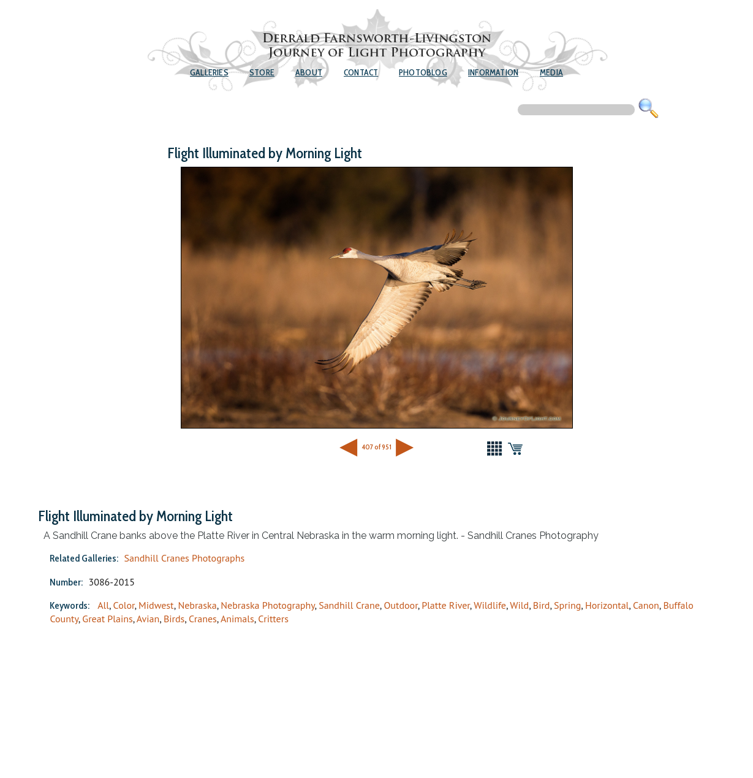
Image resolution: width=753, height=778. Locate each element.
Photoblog (423, 72)
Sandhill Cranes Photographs (184, 558)
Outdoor (400, 605)
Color (124, 605)
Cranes (203, 618)
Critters (273, 618)
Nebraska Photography (267, 605)
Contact (361, 72)
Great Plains (107, 618)
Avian (148, 618)
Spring (567, 605)
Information (493, 72)
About (308, 72)
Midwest (156, 605)
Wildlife (490, 605)
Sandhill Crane (349, 605)
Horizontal (607, 605)
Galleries (209, 72)
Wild (519, 605)
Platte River (446, 605)
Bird (541, 605)
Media (551, 72)
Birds (174, 618)
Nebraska (197, 605)
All (103, 605)
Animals (237, 618)
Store (261, 72)
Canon (646, 605)
